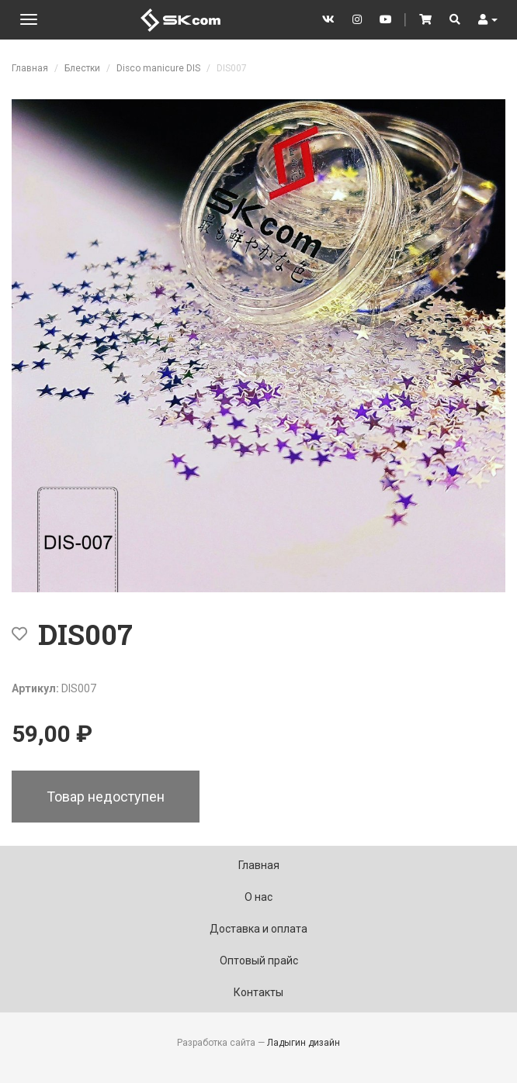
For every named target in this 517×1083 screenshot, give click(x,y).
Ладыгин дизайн (303, 1042)
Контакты (258, 992)
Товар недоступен (106, 796)
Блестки (82, 68)
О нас (258, 897)
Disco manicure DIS (158, 68)
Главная (30, 68)
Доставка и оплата (258, 929)
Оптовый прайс (259, 960)
